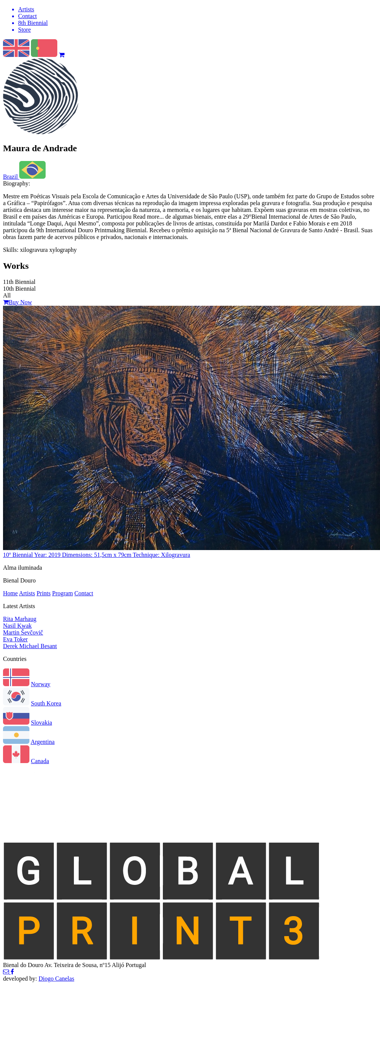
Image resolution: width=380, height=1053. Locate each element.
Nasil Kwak (17, 625)
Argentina (43, 742)
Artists (27, 593)
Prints (44, 593)
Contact (83, 593)
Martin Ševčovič (23, 632)
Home (10, 593)
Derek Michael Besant (30, 646)
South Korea (46, 703)
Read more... (148, 216)
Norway (41, 684)
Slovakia (41, 722)
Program (62, 593)
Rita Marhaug (19, 619)
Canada (40, 761)
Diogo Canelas (56, 978)
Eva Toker (15, 639)
